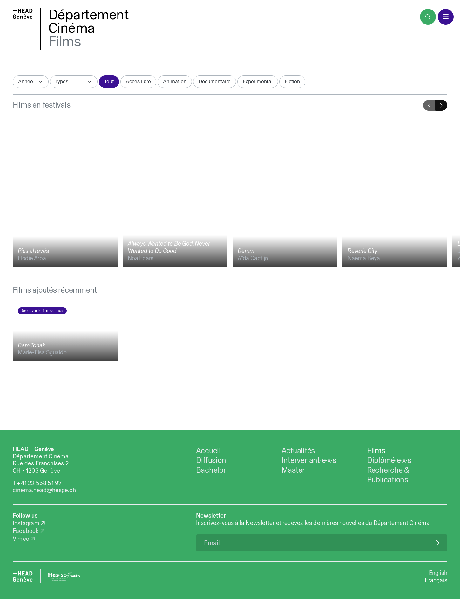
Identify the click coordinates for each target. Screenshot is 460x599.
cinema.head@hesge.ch (44, 490)
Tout (109, 81)
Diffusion (211, 460)
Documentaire (215, 81)
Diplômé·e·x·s (389, 460)
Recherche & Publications (388, 474)
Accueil (208, 450)
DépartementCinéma (88, 21)
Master (293, 470)
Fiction (292, 81)
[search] (428, 17)
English (438, 572)
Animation (174, 81)
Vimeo (21, 538)
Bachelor (211, 470)
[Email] (321, 542)
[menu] (446, 17)
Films (64, 41)
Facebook (26, 530)
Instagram (26, 523)
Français (436, 580)
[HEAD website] (23, 576)
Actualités (298, 450)
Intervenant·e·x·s (308, 460)
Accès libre (138, 81)
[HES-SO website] (64, 576)
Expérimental (258, 81)
